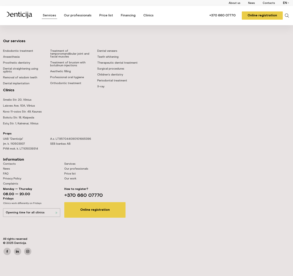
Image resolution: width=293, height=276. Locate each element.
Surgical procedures (110, 69)
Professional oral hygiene (67, 77)
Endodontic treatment (18, 51)
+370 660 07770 (222, 15)
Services (49, 15)
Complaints (10, 184)
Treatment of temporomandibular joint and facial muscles (69, 54)
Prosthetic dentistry (16, 63)
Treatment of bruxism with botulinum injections (68, 64)
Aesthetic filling (60, 71)
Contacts (269, 3)
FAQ (6, 174)
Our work (70, 178)
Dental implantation (16, 83)
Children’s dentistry (110, 75)
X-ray (100, 86)
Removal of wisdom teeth (20, 77)
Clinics (148, 15)
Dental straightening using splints (20, 70)
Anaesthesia (11, 57)
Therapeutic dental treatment (117, 63)
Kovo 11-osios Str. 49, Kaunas (22, 112)
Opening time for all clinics (25, 212)
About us (234, 3)
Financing (128, 15)
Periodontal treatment (112, 80)
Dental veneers (107, 51)
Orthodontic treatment (65, 83)
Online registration (262, 15)
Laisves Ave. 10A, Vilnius (19, 106)
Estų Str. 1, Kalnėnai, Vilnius (20, 123)
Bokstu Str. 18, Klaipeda (18, 117)
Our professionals (78, 15)
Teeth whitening (108, 57)
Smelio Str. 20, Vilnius (17, 100)
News (251, 3)
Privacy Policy (12, 178)
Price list (106, 15)
